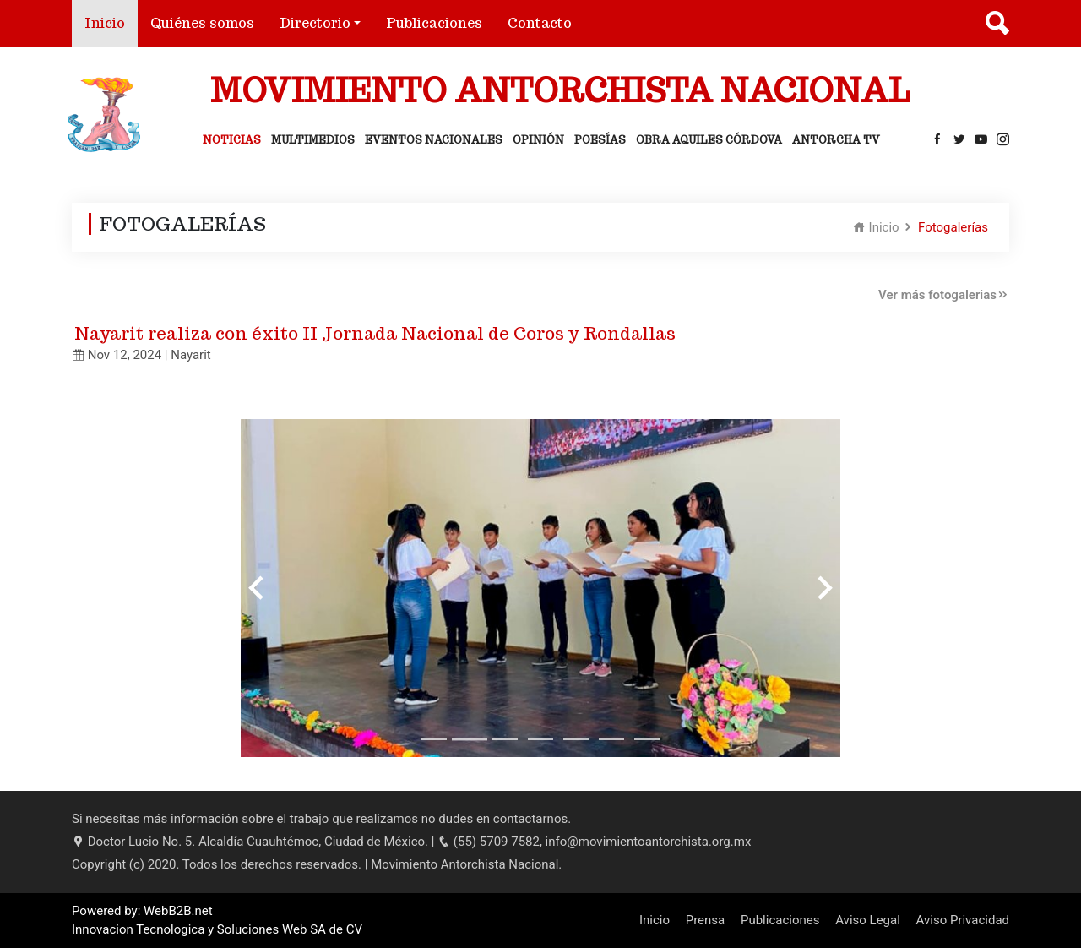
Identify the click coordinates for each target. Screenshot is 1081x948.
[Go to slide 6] (611, 739)
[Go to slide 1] (434, 739)
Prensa (705, 920)
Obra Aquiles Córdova (709, 139)
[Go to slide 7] (647, 739)
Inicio (111, 22)
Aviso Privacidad (962, 920)
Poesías (600, 139)
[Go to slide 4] (540, 739)
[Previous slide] (257, 588)
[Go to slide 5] (576, 739)
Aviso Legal (867, 920)
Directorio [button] (315, 23)
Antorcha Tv (836, 139)
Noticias (232, 139)
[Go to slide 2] (469, 739)
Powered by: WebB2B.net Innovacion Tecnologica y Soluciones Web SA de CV (217, 920)
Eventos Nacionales (433, 139)
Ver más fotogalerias (943, 294)
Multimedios (313, 139)
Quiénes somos (202, 23)
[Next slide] (823, 588)
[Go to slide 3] (505, 739)
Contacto (540, 23)
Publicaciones (434, 23)
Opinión (538, 139)
